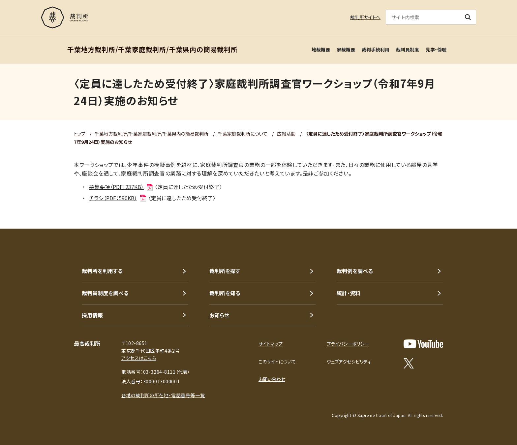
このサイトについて (277, 361)
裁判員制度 (407, 49)
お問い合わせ (271, 379)
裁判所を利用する (102, 271)
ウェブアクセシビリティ (349, 361)
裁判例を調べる (355, 271)
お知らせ (219, 315)
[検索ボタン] (468, 17)
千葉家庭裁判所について (242, 133)
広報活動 (286, 133)
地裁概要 (321, 49)
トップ (80, 133)
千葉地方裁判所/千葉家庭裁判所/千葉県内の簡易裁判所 (151, 133)
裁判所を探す (224, 271)
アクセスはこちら (138, 358)
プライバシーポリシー (348, 343)
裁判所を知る (224, 293)
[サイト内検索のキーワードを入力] (423, 17)
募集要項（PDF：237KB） (121, 187)
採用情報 (92, 315)
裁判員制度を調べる (105, 293)
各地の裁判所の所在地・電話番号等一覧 (163, 395)
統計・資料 (348, 293)
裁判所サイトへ (365, 17)
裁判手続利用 (375, 49)
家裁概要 (346, 49)
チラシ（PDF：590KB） (118, 198)
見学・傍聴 (436, 49)
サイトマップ (270, 343)
